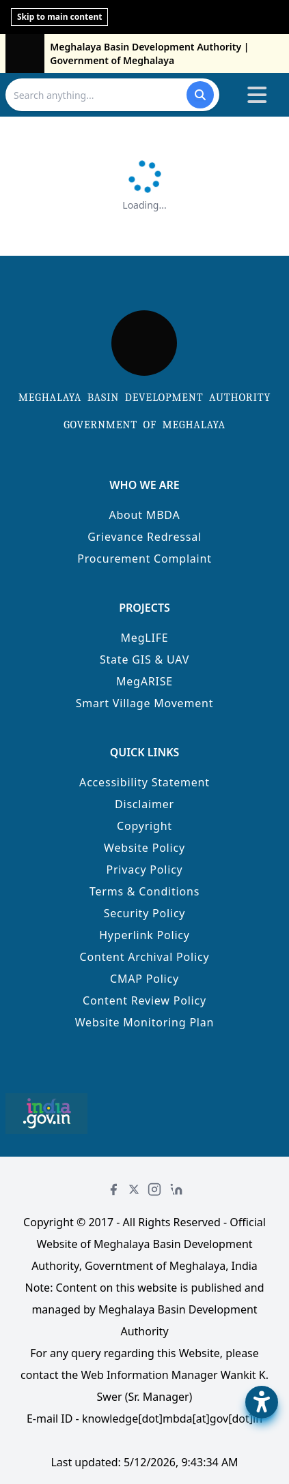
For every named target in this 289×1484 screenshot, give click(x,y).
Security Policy (145, 913)
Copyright (144, 825)
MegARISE (144, 681)
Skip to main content (59, 17)
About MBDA (144, 514)
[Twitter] (133, 1189)
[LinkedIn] (176, 1189)
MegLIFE (145, 637)
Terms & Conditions (144, 891)
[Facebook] (113, 1189)
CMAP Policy (144, 978)
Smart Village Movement (145, 703)
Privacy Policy (144, 869)
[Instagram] (154, 1189)
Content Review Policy (144, 1000)
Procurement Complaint (144, 558)
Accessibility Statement (144, 782)
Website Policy (144, 847)
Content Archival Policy (145, 956)
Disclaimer (144, 804)
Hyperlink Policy (144, 935)
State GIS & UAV (144, 659)
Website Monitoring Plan (145, 1022)
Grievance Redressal (144, 536)
